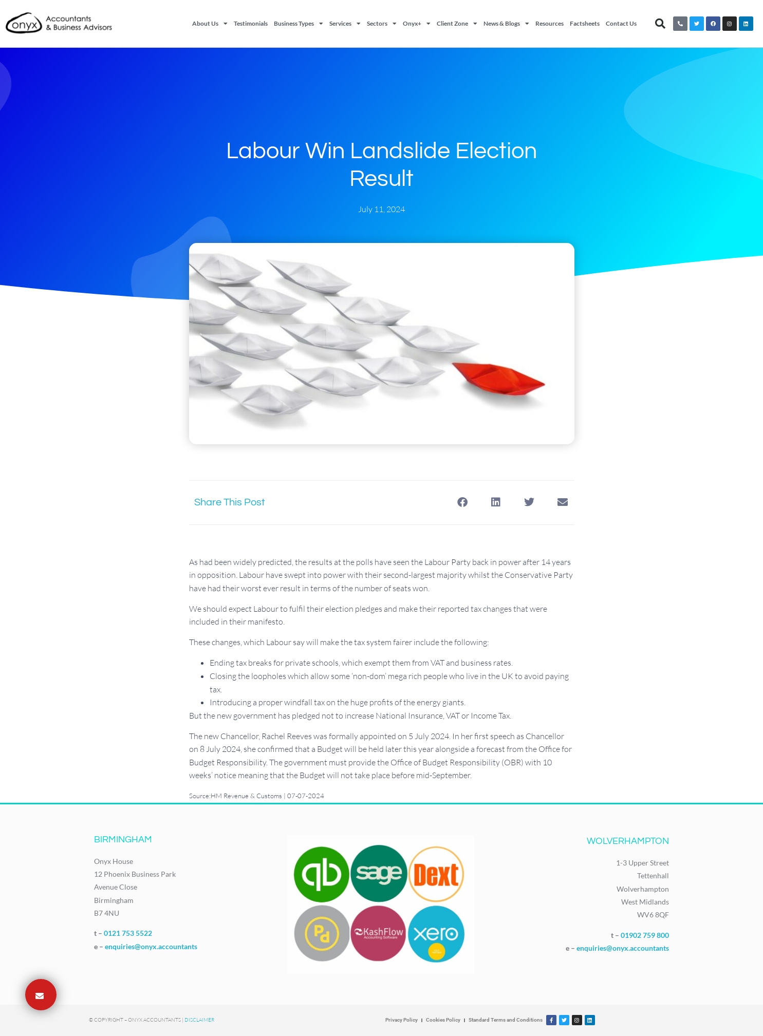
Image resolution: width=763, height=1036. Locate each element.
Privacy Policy (401, 1020)
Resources (549, 23)
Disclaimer (199, 1019)
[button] (660, 23)
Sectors (382, 23)
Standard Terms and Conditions (506, 1020)
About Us (210, 23)
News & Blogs (506, 23)
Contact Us (621, 23)
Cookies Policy (443, 1020)
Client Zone (457, 23)
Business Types (298, 23)
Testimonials (251, 23)
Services (345, 23)
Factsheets (585, 23)
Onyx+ (417, 23)
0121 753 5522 (128, 933)
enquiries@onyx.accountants (151, 946)
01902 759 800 (645, 935)
